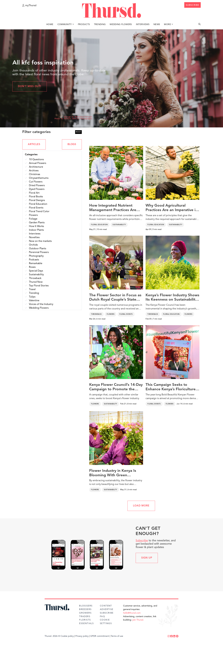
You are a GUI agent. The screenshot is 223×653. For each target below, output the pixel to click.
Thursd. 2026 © (52, 636)
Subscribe (142, 540)
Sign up (146, 558)
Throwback (96, 314)
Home (49, 24)
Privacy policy (82, 636)
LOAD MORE (141, 506)
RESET (78, 132)
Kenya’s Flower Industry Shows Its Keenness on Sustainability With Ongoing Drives (172, 297)
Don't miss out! (29, 86)
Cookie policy (67, 636)
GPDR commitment (99, 636)
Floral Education (99, 224)
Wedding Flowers (121, 24)
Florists (85, 620)
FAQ (102, 616)
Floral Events (126, 314)
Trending (100, 24)
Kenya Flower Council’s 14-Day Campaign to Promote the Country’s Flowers (116, 387)
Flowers (111, 314)
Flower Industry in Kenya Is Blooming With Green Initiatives (112, 473)
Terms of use (117, 636)
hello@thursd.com (132, 613)
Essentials (86, 623)
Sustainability (119, 224)
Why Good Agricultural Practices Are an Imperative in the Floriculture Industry (172, 208)
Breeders (85, 609)
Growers (85, 613)
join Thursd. (138, 620)
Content (106, 606)
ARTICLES (34, 144)
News (156, 24)
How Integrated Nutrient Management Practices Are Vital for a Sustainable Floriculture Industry (112, 208)
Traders (84, 616)
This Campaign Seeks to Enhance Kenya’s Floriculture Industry (171, 387)
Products (84, 24)
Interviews (143, 24)
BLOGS (72, 144)
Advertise (106, 609)
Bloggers (85, 606)
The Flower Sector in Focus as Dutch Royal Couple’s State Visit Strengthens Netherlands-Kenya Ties (116, 297)
